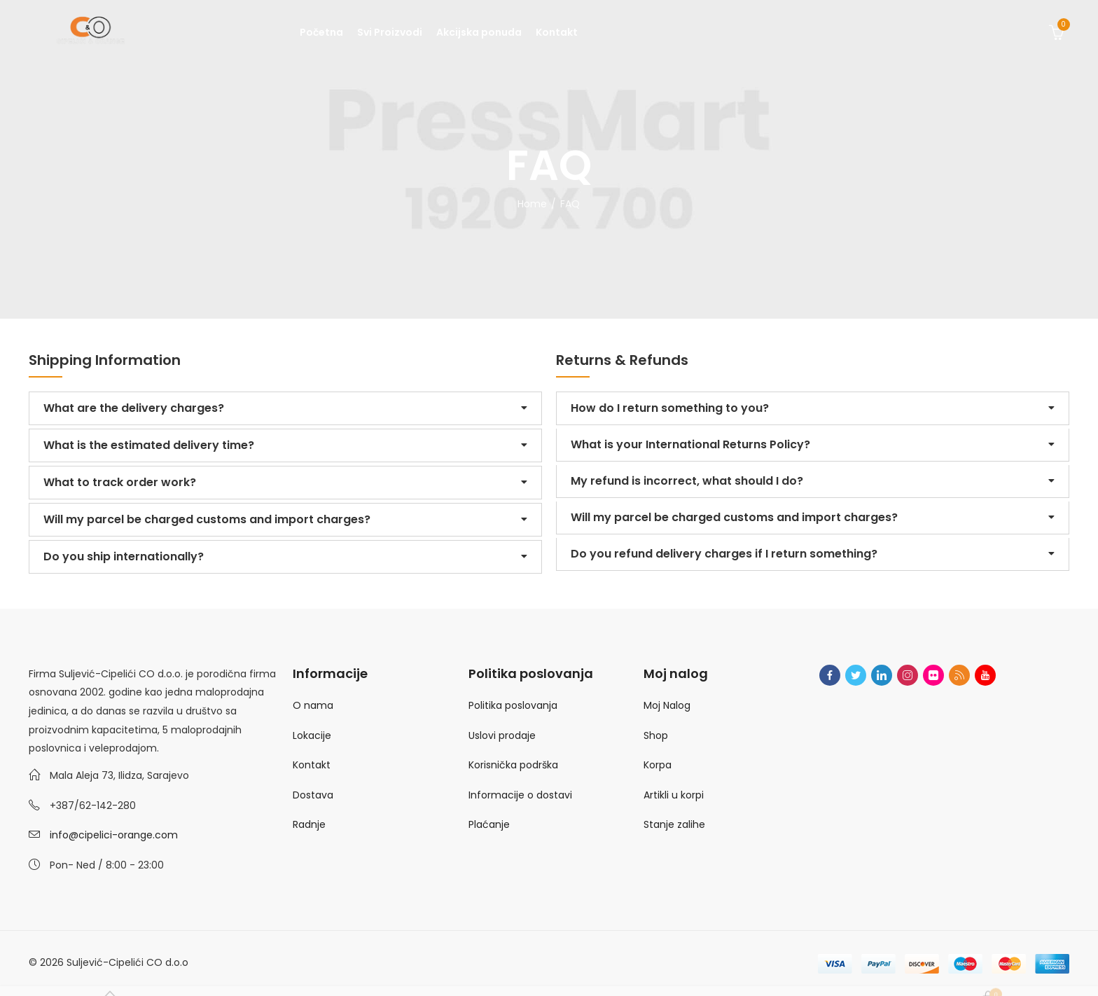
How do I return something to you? (670, 408)
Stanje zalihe (674, 824)
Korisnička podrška (513, 765)
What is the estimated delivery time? (148, 445)
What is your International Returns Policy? (690, 444)
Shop (656, 735)
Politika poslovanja (512, 705)
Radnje (309, 824)
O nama (313, 705)
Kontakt (312, 765)
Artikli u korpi (674, 795)
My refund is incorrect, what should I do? (687, 481)
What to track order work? (119, 482)
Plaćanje (489, 824)
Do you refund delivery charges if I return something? (724, 554)
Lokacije (312, 735)
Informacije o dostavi (520, 795)
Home (532, 204)
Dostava (313, 795)
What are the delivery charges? (133, 408)
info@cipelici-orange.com (114, 835)
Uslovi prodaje (502, 735)
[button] (285, 408)
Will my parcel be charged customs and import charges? (206, 519)
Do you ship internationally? (123, 556)
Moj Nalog (667, 705)
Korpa (658, 765)
